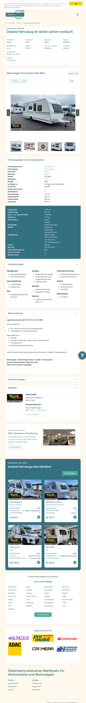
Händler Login (37, 683)
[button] (8, 112)
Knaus (10, 599)
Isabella (47, 596)
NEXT (10, 602)
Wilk (64, 606)
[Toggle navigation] (77, 14)
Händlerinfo (36, 690)
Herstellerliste (13, 683)
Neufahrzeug (49, 166)
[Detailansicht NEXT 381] (61, 546)
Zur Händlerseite (32, 414)
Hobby (65, 593)
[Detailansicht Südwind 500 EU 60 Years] (25, 501)
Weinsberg (48, 606)
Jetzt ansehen (15, 447)
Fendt (46, 171)
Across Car (12, 587)
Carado (29, 590)
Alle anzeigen (70, 473)
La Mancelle (49, 599)
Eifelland (11, 593)
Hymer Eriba (31, 596)
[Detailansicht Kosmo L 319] (25, 546)
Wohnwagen (49, 169)
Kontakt (11, 690)
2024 (46, 179)
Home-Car (12, 596)
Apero (46, 174)
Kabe (64, 596)
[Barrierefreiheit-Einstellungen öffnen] (82, 355)
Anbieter (12, 387)
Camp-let (11, 590)
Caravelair (48, 590)
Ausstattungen (16, 264)
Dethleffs (66, 590)
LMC (28, 599)
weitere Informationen (12, 7)
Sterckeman (49, 602)
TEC (9, 606)
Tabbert (29, 606)
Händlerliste (12, 686)
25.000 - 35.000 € (13, 54)
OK (76, 3)
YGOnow (11, 609)
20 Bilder (15, 81)
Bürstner (65, 587)
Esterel (29, 593)
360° (24, 81)
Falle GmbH (11, 60)
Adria (28, 587)
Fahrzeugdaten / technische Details (26, 159)
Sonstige (29, 602)
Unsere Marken (43, 614)
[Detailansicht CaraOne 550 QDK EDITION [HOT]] (61, 501)
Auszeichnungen (16, 379)
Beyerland (48, 587)
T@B (64, 602)
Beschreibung (15, 313)
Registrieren (36, 686)
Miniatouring (67, 599)
